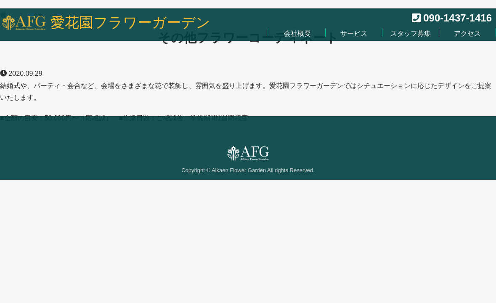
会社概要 (297, 33)
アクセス (467, 33)
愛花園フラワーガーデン (130, 22)
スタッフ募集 (410, 33)
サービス (353, 33)
